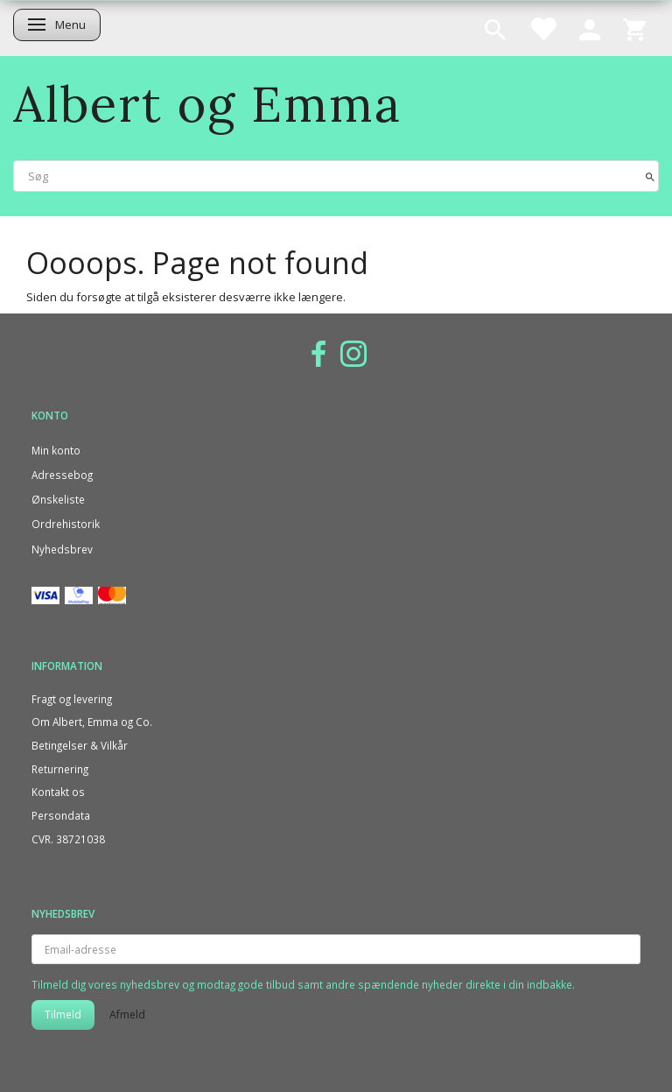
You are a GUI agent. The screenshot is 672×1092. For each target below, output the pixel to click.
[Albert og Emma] (207, 104)
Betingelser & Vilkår (80, 745)
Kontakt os (58, 792)
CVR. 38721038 (68, 839)
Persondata (61, 815)
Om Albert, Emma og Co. (92, 722)
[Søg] (650, 175)
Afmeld (127, 1014)
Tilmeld (63, 1014)
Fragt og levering (72, 699)
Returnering (60, 769)
